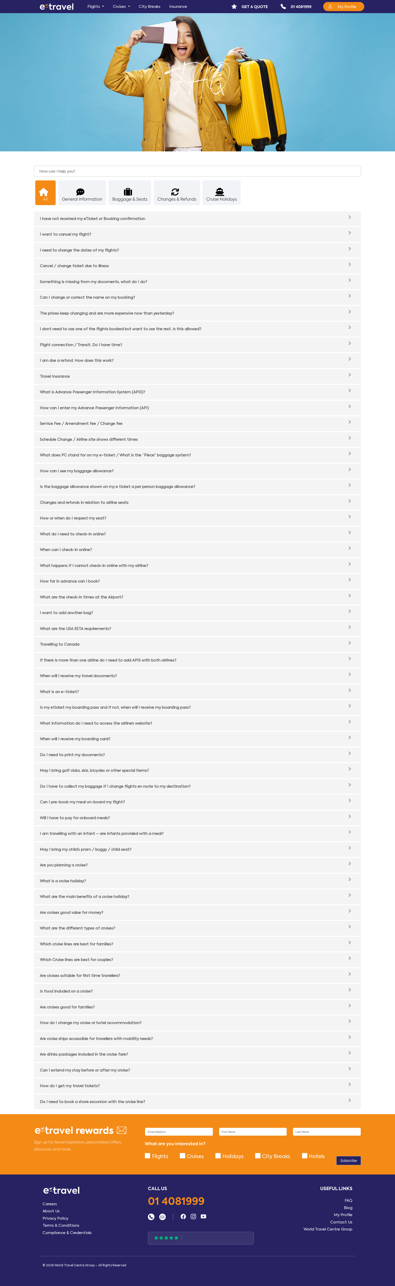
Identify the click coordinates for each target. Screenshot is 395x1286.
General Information (82, 195)
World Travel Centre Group (328, 1229)
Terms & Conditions (61, 1225)
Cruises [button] (120, 6)
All (43, 195)
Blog (348, 1207)
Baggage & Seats (129, 195)
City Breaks (149, 6)
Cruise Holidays (221, 195)
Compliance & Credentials (67, 1232)
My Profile (343, 1214)
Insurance (178, 6)
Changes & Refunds (176, 195)
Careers (50, 1204)
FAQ (348, 1200)
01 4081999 (176, 1201)
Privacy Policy (55, 1218)
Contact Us (341, 1222)
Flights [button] (94, 6)
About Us (51, 1211)
